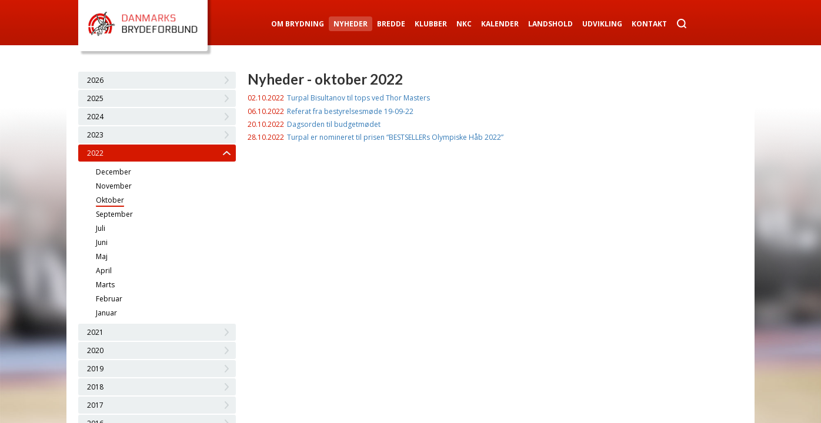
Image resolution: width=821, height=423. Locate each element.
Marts (105, 285)
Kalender (500, 24)
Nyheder (350, 24)
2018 (95, 387)
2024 (95, 117)
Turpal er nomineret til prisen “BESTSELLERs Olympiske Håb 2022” (395, 137)
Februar (109, 299)
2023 (95, 135)
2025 (95, 98)
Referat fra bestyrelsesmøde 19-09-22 (350, 111)
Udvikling (602, 24)
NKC (464, 24)
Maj (102, 256)
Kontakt (649, 24)
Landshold (550, 24)
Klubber (431, 24)
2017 (95, 405)
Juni (102, 242)
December (113, 172)
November (114, 186)
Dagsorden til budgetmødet (334, 124)
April (104, 271)
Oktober (110, 200)
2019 (95, 369)
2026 (95, 80)
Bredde (391, 24)
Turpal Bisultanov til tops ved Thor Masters (358, 98)
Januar (106, 313)
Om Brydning (297, 24)
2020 (95, 350)
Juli (100, 228)
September (114, 214)
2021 (95, 332)
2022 (95, 153)
